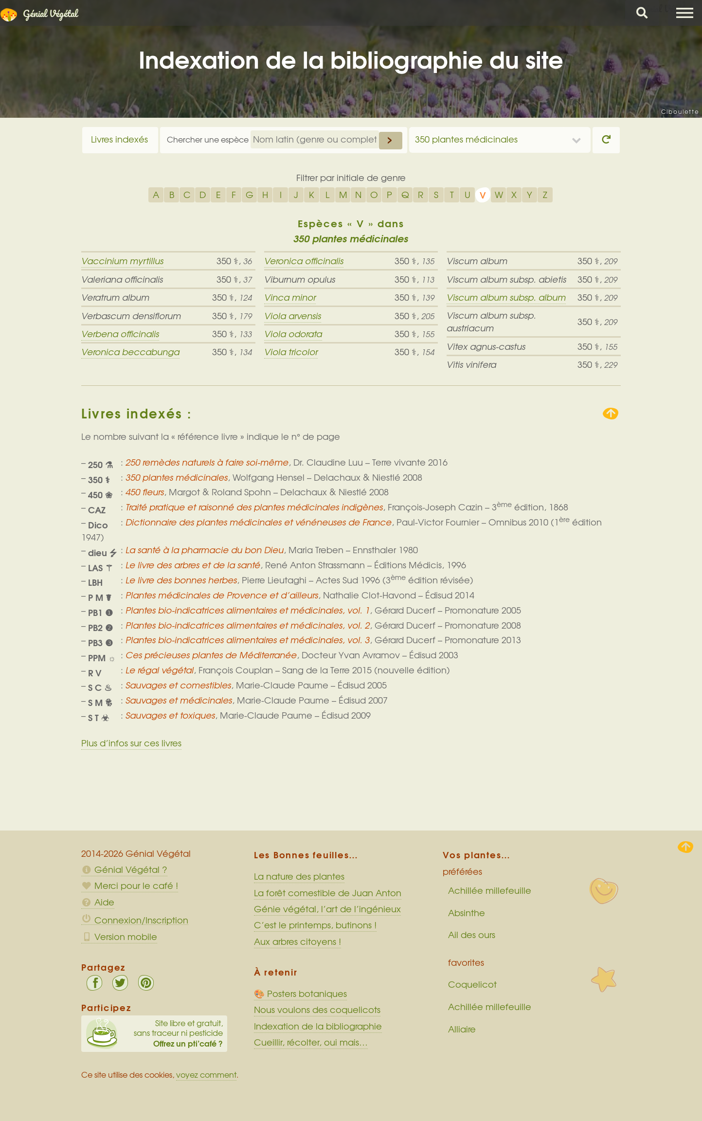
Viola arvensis (292, 315)
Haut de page (685, 847)
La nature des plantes (299, 876)
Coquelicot (472, 984)
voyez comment (206, 1074)
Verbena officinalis (120, 333)
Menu (685, 13)
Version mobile (119, 936)
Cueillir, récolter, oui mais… (311, 1042)
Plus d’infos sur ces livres (131, 743)
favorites (466, 962)
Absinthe (466, 912)
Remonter (610, 413)
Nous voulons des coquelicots (317, 1009)
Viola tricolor (291, 351)
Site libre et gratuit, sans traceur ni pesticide (154, 1033)
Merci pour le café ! (129, 885)
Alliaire (462, 1029)
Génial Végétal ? (124, 869)
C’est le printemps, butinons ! (315, 925)
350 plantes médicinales (466, 139)
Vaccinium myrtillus (122, 260)
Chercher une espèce (209, 139)
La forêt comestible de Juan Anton (327, 892)
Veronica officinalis (303, 260)
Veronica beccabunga (130, 351)
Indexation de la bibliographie (318, 1026)
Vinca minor (290, 297)
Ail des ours (471, 934)
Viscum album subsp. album (506, 297)
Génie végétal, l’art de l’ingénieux (327, 909)
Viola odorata (293, 333)
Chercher (642, 13)
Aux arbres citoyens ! (297, 941)
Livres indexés (119, 139)
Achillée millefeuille (489, 890)
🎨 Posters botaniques (300, 993)
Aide (97, 902)
